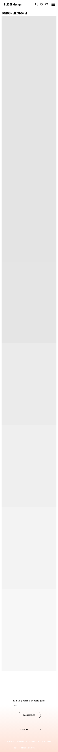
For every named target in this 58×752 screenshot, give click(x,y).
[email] (29, 706)
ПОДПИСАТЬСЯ (29, 715)
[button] (36, 4)
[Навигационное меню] (53, 5)
